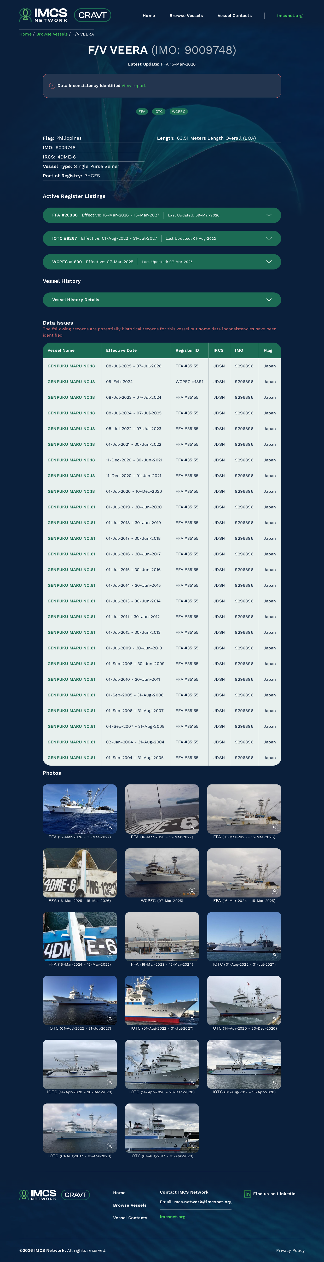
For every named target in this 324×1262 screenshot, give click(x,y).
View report (134, 85)
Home (149, 15)
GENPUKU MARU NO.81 (72, 506)
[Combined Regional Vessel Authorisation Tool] (65, 15)
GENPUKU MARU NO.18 (71, 365)
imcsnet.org (290, 15)
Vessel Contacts (235, 15)
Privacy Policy (290, 1250)
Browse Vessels (186, 15)
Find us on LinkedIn (274, 1193)
